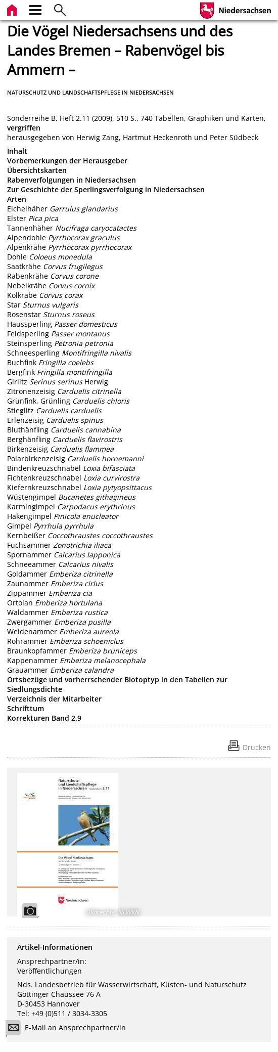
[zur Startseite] (13, 9)
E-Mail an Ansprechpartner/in (69, 1029)
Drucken (257, 747)
